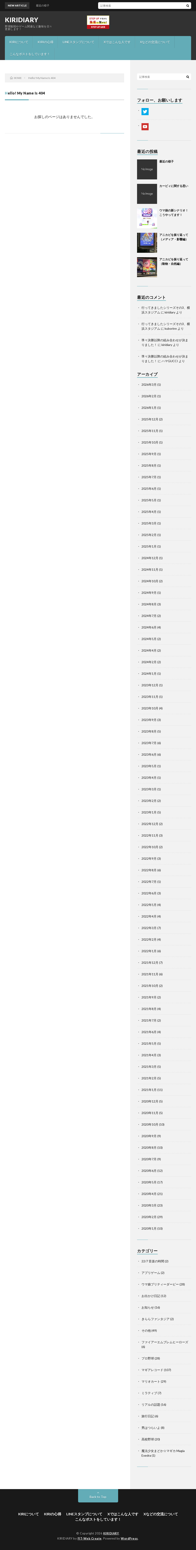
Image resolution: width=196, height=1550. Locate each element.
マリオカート (150, 1381)
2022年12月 (149, 824)
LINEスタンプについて (78, 42)
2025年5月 (149, 500)
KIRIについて (18, 42)
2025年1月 (149, 546)
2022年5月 (149, 905)
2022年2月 (149, 939)
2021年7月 (149, 1020)
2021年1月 (149, 1090)
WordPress (129, 1538)
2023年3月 (149, 789)
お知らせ (147, 1307)
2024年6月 (149, 627)
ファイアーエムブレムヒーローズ (164, 1342)
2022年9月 (149, 858)
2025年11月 (149, 431)
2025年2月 (149, 535)
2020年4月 (149, 1194)
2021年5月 (149, 1043)
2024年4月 (149, 650)
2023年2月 (149, 801)
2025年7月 (149, 477)
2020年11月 (149, 1113)
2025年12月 (149, 419)
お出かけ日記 (150, 1296)
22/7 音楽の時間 (152, 1261)
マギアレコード (152, 1370)
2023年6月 (149, 754)
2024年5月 (149, 639)
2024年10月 (149, 581)
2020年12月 (149, 1101)
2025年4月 (149, 512)
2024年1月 (149, 673)
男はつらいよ (150, 1428)
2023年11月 (149, 697)
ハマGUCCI (170, 361)
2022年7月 (149, 881)
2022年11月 (149, 835)
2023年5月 (149, 766)
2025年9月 (149, 454)
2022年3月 (149, 928)
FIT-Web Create (90, 1538)
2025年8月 (149, 465)
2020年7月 (149, 1159)
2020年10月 (149, 1124)
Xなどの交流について (155, 42)
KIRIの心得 (45, 42)
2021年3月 (149, 1066)
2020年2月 (149, 1217)
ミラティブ (149, 1393)
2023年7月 (149, 743)
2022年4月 (149, 916)
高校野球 (147, 1439)
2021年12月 (149, 962)
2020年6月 (149, 1171)
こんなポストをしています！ (30, 54)
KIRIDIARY (21, 20)
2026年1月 (149, 408)
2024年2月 (149, 662)
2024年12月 (149, 558)
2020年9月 (149, 1136)
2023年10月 (149, 708)
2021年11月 (149, 974)
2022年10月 (149, 847)
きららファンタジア (155, 1319)
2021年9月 (149, 997)
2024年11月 (149, 569)
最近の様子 (166, 161)
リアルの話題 (150, 1404)
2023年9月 (149, 720)
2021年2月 (149, 1078)
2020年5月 (149, 1182)
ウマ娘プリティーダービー (160, 1284)
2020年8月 (149, 1147)
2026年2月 (149, 396)
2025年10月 (149, 442)
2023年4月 (149, 777)
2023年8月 (149, 731)
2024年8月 (149, 604)
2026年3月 (149, 384)
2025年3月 (149, 523)
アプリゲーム (150, 1273)
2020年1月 (149, 1228)
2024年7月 (149, 616)
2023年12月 (149, 685)
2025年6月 (149, 488)
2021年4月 (149, 1055)
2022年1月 (149, 951)
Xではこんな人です (117, 42)
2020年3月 (149, 1205)
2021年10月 (149, 986)
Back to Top (98, 1497)
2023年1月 (149, 812)
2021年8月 (149, 1009)
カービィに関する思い (173, 186)
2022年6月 (149, 893)
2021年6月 (149, 1032)
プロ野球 (147, 1358)
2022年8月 (149, 870)
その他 (146, 1330)
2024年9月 (149, 592)
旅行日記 (147, 1416)
